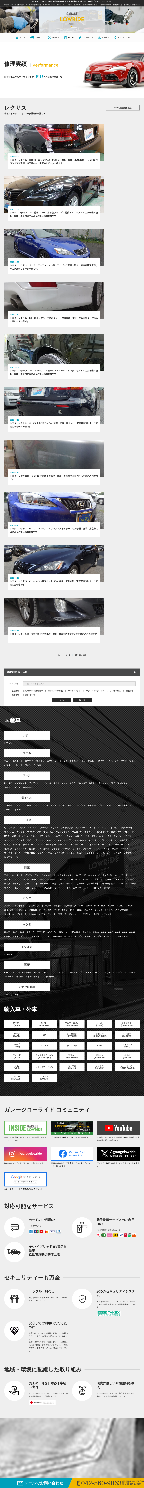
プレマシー (57, 678)
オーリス (31, 576)
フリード (62, 655)
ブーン (101, 544)
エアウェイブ (70, 646)
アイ (13, 715)
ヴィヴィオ (34, 521)
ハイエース (80, 584)
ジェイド (88, 651)
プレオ (7, 526)
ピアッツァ (9, 480)
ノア (71, 584)
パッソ (109, 584)
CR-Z (79, 651)
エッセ (28, 544)
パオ (35, 624)
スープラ (68, 580)
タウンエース (29, 584)
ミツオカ (16, 688)
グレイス (47, 651)
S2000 (89, 646)
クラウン (128, 576)
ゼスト (19, 655)
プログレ (97, 588)
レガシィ (17, 526)
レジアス (128, 592)
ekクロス (38, 715)
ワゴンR (37, 503)
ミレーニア (108, 678)
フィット (52, 655)
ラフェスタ (47, 628)
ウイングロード (48, 615)
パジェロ (19, 719)
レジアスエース (11, 597)
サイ (29, 580)
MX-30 (7, 673)
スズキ (17, 491)
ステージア (87, 619)
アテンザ (41, 673)
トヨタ (17, 559)
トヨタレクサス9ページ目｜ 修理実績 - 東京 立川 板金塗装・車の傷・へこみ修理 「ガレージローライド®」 (72, 1)
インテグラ (46, 646)
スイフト (102, 499)
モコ (27, 628)
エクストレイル (64, 615)
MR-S (6, 576)
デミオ (15, 678)
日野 (30, 1267)
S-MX (80, 646)
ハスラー (8, 503)
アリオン (44, 567)
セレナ (110, 619)
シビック (98, 651)
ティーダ (130, 619)
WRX (91, 521)
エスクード (17, 499)
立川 (42, 1263)
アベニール (9, 615)
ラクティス (59, 592)
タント (62, 544)
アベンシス (33, 567)
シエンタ (57, 580)
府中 (74, 1267)
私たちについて (122, 37)
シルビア (61, 619)
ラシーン (35, 628)
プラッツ (56, 588)
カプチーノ (52, 499)
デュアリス (17, 624)
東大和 (12, 1267)
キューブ (119, 615)
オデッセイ (21, 651)
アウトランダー (24, 715)
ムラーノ (18, 628)
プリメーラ (79, 624)
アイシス (13, 567)
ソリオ (124, 499)
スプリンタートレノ (108, 580)
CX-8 (103, 673)
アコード (8, 646)
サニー (26, 619)
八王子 (37, 1267)
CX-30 (132, 673)
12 (86, 391)
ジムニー (92, 499)
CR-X (71, 651)
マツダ (17, 665)
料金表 (69, 37)
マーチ (133, 624)
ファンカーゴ (43, 588)
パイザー (92, 544)
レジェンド (107, 655)
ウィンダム (48, 571)
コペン (36, 544)
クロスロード (35, 651)
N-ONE (120, 646)
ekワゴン (48, 715)
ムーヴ (7, 548)
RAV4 (79, 592)
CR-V (64, 651)
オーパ (21, 576)
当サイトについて (72, 1455)
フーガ (53, 624)
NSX (103, 646)
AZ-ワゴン (52, 673)
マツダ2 (78, 678)
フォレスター (123, 521)
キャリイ (63, 499)
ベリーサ (68, 678)
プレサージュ (107, 624)
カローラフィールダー (95, 576)
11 (81, 391)
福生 (61, 1267)
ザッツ (57, 651)
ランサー (50, 719)
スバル (17, 513)
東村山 (54, 1267)
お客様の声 (86, 37)
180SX (107, 628)
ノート (28, 624)
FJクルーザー (129, 571)
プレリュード (74, 655)
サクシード (38, 580)
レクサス (117, 592)
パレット (18, 503)
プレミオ (87, 588)
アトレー (8, 544)
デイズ (7, 624)
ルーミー (107, 592)
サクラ (18, 619)
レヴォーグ (28, 526)
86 (103, 584)
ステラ (73, 521)
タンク (40, 584)
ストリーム (9, 655)
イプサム (114, 567)
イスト (105, 567)
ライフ (96, 655)
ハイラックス (93, 584)
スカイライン (74, 619)
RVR (6, 715)
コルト (97, 715)
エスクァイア (103, 571)
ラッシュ (71, 592)
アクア (22, 567)
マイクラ (8, 628)
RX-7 (22, 673)
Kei (83, 499)
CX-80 (96, 673)
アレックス (94, 567)
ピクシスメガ (20, 588)
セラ (131, 580)
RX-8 (15, 673)
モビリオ (87, 655)
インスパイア (33, 646)
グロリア (8, 619)
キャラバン (107, 615)
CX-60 (7, 678)
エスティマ (116, 571)
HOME (40, 1455)
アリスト (54, 567)
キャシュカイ (94, 615)
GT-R (34, 619)
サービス (36, 37)
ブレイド (76, 588)
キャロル (87, 673)
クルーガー (9, 580)
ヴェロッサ (77, 571)
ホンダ (17, 638)
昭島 (60, 1263)
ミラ (132, 544)
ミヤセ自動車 (16, 730)
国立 (67, 1263)
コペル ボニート (11, 738)
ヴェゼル (58, 646)
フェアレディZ (65, 624)
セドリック (99, 619)
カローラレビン (114, 576)
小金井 (45, 1267)
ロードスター (122, 678)
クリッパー (130, 615)
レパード (87, 628)
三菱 (17, 707)
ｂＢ (127, 584)
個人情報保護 (58, 1455)
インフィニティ (32, 615)
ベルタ (107, 588)
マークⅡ (8, 592)
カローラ (79, 576)
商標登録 (102, 1455)
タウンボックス (120, 715)
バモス (42, 655)
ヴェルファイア (62, 571)
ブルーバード (93, 624)
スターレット (80, 580)
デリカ (132, 715)
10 (76, 391)
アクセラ (30, 673)
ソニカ (45, 544)
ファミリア (36, 678)
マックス (111, 544)
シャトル (109, 651)
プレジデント (121, 624)
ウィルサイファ (34, 571)
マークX (124, 588)
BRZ (113, 521)
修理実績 (53, 37)
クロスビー (75, 499)
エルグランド (80, 615)
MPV (61, 673)
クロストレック (60, 521)
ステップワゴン (122, 651)
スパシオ (92, 580)
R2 (10, 521)
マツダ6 (97, 678)
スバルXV (82, 521)
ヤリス (18, 592)
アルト (7, 499)
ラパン (28, 503)
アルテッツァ (67, 567)
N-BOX (111, 646)
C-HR (48, 580)
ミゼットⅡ (122, 544)
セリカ (7, 584)
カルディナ (59, 576)
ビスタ (32, 588)
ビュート (8, 696)
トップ (20, 37)
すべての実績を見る (123, 108)
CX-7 (110, 673)
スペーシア (113, 499)
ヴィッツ (20, 571)
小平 (68, 1267)
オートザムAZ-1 (73, 673)
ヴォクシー (89, 571)
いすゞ (17, 472)
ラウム (49, 592)
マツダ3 (87, 678)
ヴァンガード (127, 567)
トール (70, 544)
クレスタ (20, 580)
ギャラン (73, 715)
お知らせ (48, 1455)
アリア (19, 615)
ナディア (62, 584)
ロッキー (17, 548)
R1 (5, 521)
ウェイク (18, 544)
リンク (83, 1455)
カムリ (49, 576)
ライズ (40, 592)
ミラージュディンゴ (34, 719)
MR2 (14, 576)
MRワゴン (39, 499)
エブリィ (29, 499)
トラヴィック (102, 521)
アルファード (81, 567)
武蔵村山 (21, 1267)
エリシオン (9, 651)
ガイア (40, 576)
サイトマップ (92, 1455)
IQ (5, 567)
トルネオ (33, 655)
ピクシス (8, 588)
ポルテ (115, 588)
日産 (17, 607)
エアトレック (61, 715)
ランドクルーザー (92, 592)
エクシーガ (46, 521)
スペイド (123, 580)
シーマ (42, 619)
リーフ (57, 628)
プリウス (66, 588)
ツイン (132, 499)
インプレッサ (20, 521)
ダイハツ (16, 536)
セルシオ (17, 584)
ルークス (67, 628)
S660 (96, 646)
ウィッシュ (9, 571)
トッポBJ (8, 719)
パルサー (44, 624)
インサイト (19, 646)
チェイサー (51, 584)
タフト (53, 544)
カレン (69, 576)
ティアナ (119, 619)
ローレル (98, 628)
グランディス (85, 715)
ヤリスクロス (29, 592)
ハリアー (119, 584)
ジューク (51, 619)
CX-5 (117, 673)
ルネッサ (77, 628)
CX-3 (124, 673)
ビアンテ (25, 678)
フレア (47, 678)
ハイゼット (81, 544)
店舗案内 (103, 37)
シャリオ (106, 715)
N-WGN (129, 646)
